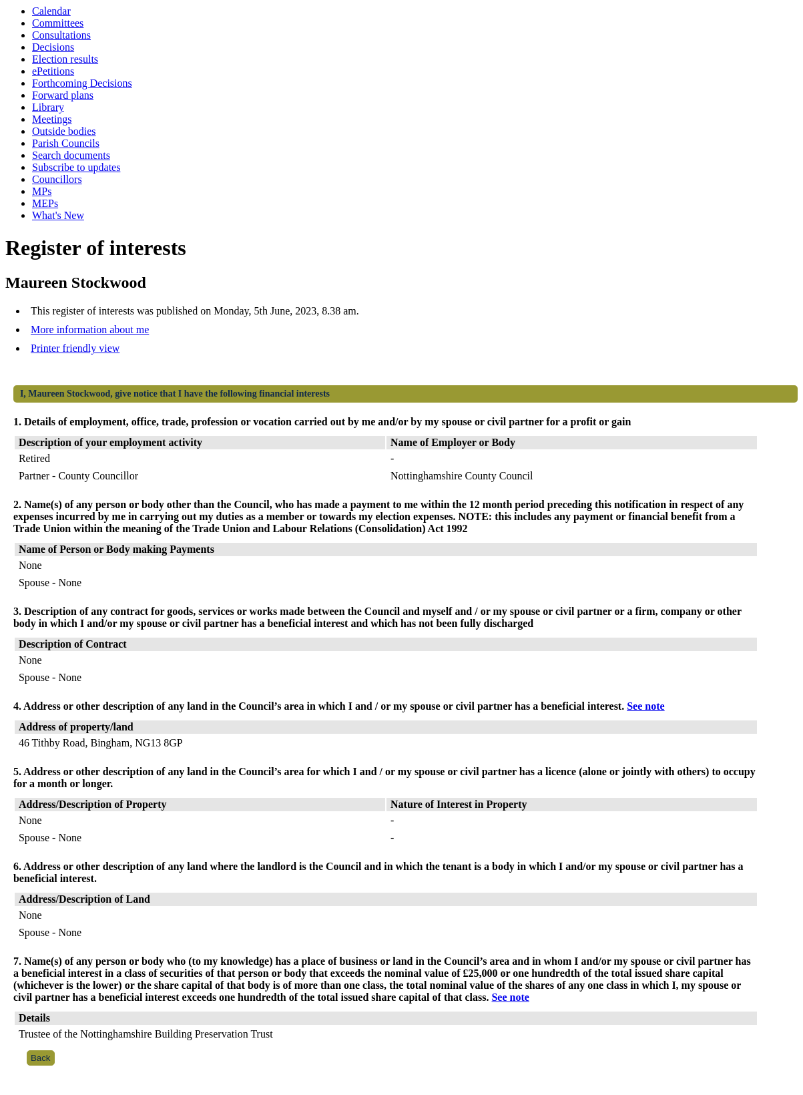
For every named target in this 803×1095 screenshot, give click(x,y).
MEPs (45, 203)
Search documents (71, 155)
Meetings (52, 119)
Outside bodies (64, 131)
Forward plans (62, 95)
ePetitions (53, 71)
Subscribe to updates (76, 167)
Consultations (61, 35)
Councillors (57, 179)
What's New (58, 215)
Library (48, 107)
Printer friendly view (75, 348)
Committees (57, 23)
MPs (41, 191)
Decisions (53, 47)
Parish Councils (65, 143)
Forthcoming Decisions (82, 83)
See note (645, 706)
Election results (65, 59)
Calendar (51, 11)
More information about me (90, 329)
